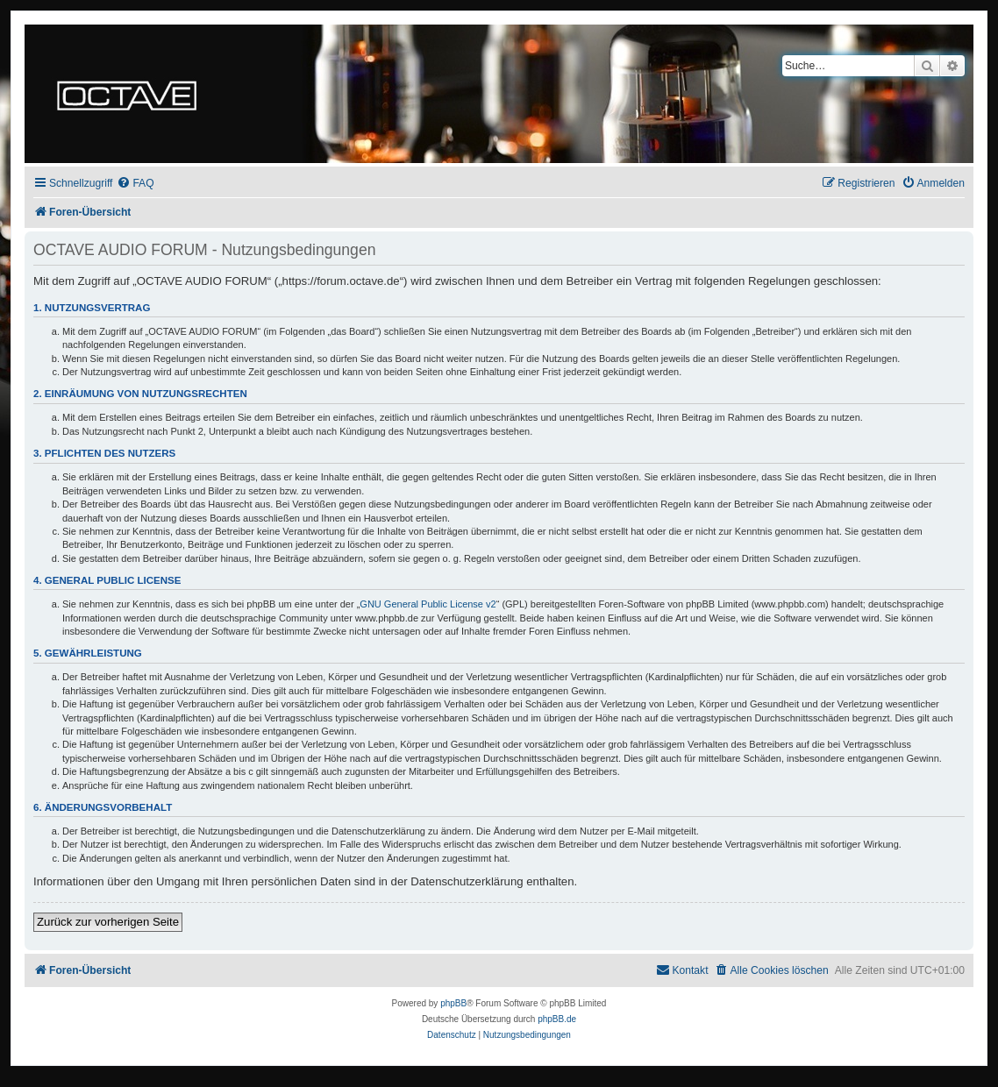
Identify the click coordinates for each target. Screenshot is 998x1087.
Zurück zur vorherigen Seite (108, 921)
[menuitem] (135, 183)
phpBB (453, 1003)
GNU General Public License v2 (427, 604)
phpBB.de (557, 1019)
